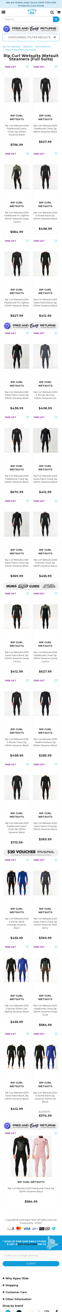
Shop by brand (12, 1305)
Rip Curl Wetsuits (11, 46)
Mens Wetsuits (42, 46)
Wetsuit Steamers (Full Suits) (20, 49)
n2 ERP (38, 1223)
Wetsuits (27, 46)
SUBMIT (31, 1263)
